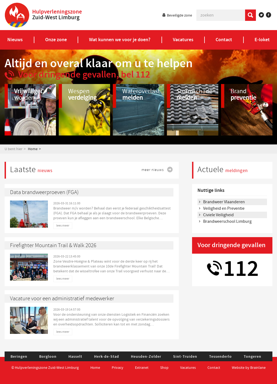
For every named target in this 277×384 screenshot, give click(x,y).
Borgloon (48, 357)
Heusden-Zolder (146, 357)
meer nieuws (152, 169)
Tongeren (252, 357)
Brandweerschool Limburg (227, 221)
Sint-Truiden (185, 357)
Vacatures (188, 367)
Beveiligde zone (179, 15)
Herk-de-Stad (106, 357)
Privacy (117, 367)
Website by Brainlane (249, 367)
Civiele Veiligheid (218, 215)
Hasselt (75, 357)
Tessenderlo (220, 357)
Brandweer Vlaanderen (224, 202)
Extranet (142, 367)
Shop (164, 367)
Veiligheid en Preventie (224, 208)
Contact (214, 367)
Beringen (19, 357)
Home (33, 149)
